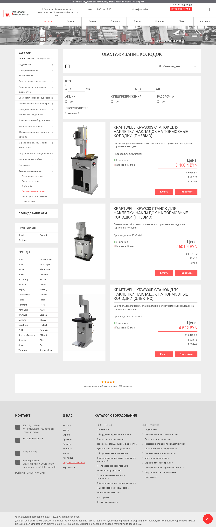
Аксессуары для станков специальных (34, 198)
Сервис (92, 21)
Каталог (48, 21)
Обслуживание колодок (34, 191)
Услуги (70, 21)
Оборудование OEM (33, 212)
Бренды (137, 21)
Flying (21, 299)
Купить (164, 191)
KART (42, 309)
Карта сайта (69, 465)
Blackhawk (45, 269)
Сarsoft (43, 234)
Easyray (43, 289)
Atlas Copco (46, 259)
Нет (69, 101)
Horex (42, 304)
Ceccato (44, 274)
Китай (43, 279)
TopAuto (23, 350)
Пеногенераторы (30, 180)
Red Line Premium (27, 335)
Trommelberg (46, 350)
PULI (21, 329)
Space (22, 345)
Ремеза (22, 284)
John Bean (23, 309)
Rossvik (22, 340)
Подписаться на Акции (74, 461)
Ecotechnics (24, 294)
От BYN (77, 89)
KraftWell (72, 113)
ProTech (43, 324)
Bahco (22, 269)
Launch (43, 314)
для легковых (25, 58)
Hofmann (23, 304)
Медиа (182, 21)
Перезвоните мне (180, 9)
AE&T (21, 259)
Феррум (22, 289)
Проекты (115, 21)
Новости (159, 21)
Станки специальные (139, 41)
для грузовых (42, 58)
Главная (21, 41)
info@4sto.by (140, 9)
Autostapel (45, 264)
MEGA (43, 319)
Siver (42, 340)
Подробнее (186, 191)
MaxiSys (22, 319)
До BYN (147, 89)
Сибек (43, 284)
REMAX (43, 335)
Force (42, 299)
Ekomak (44, 294)
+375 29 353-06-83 (181, 5)
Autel (21, 264)
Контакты (205, 21)
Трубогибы (27, 186)
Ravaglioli (44, 329)
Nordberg (23, 324)
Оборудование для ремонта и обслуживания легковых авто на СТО (84, 41)
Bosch (22, 234)
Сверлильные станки (32, 175)
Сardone (23, 239)
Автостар (23, 279)
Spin (42, 345)
